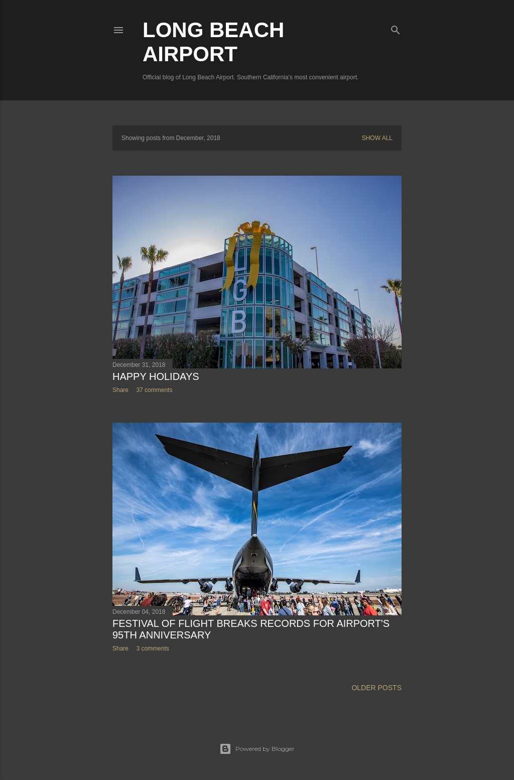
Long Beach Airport (213, 42)
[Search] (396, 28)
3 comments (152, 648)
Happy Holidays (155, 376)
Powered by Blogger (257, 749)
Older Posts (376, 688)
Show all (377, 138)
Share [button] (120, 390)
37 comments (154, 390)
